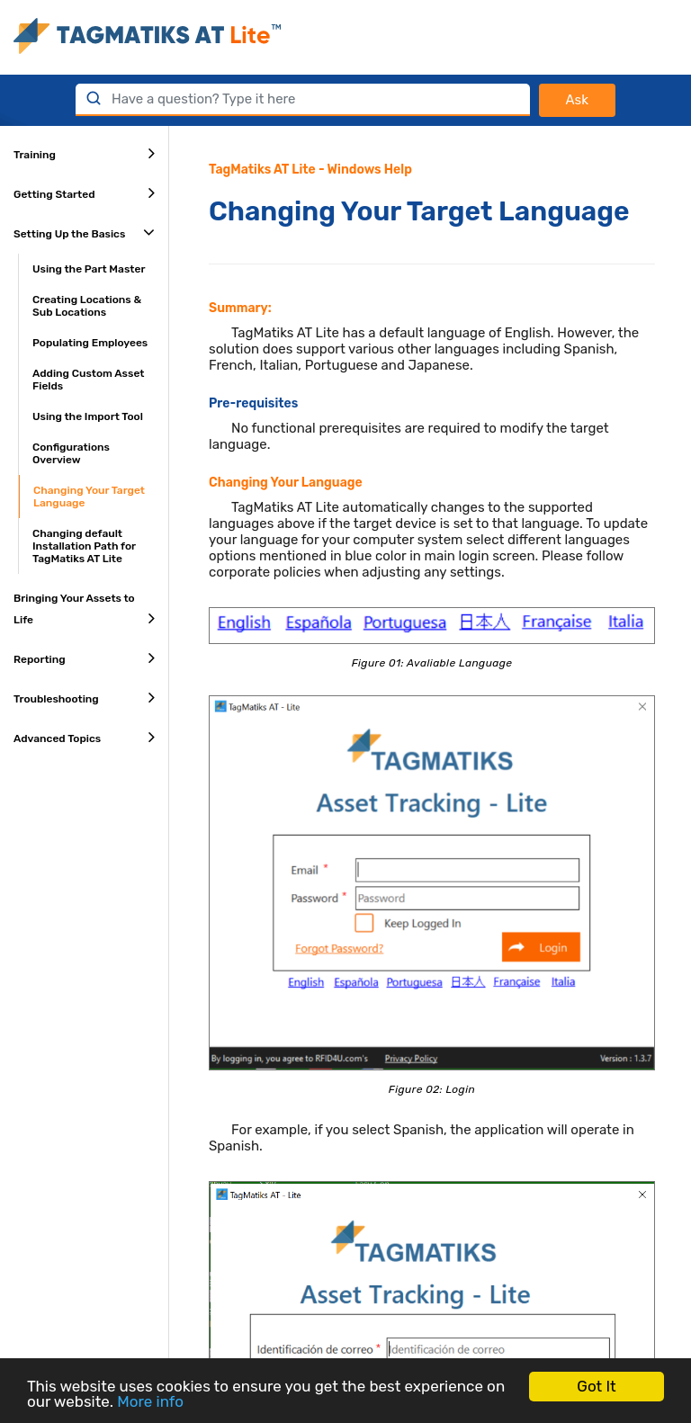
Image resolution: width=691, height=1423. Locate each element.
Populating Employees (90, 342)
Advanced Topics (84, 737)
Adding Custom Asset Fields (88, 379)
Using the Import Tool (87, 416)
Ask (577, 100)
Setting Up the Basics (84, 232)
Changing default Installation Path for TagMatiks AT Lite (84, 546)
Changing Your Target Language (89, 496)
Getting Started (84, 192)
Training (84, 153)
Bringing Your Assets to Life (84, 609)
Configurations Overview (71, 453)
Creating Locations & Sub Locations (86, 305)
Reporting (84, 658)
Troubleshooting (84, 697)
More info (150, 1401)
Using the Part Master (88, 269)
